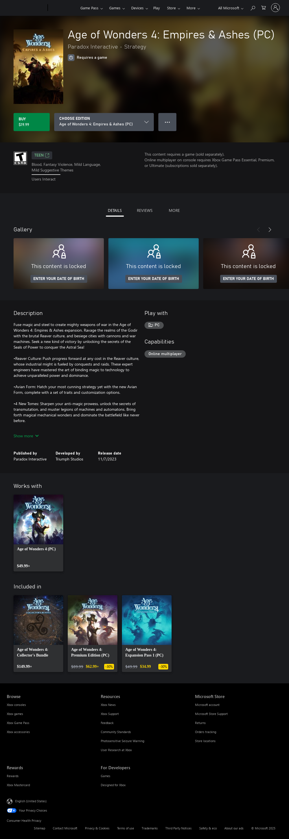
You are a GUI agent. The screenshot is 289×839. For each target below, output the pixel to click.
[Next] (269, 230)
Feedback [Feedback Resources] (107, 723)
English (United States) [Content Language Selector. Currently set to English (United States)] (31, 801)
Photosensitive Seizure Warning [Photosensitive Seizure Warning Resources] (122, 741)
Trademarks (150, 828)
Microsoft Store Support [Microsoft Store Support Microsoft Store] (211, 714)
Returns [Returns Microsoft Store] (200, 723)
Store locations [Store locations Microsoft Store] (205, 741)
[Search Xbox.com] (253, 7)
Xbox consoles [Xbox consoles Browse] (16, 705)
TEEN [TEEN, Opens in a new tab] (41, 155)
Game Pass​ (89, 7)
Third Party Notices (178, 828)
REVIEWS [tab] (144, 210)
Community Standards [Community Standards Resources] (116, 732)
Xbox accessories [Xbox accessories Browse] (18, 732)
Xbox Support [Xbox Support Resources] (110, 714)
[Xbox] (63, 8)
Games (115, 7)
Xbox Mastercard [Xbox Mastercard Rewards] (18, 785)
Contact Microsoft (65, 828)
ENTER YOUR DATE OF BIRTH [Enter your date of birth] (58, 279)
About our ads (234, 828)
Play (156, 7)
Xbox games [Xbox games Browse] (15, 714)
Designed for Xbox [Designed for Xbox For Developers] (113, 785)
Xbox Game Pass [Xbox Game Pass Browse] (18, 723)
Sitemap (39, 828)
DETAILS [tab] (115, 210)
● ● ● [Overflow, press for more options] (167, 121)
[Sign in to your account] (275, 7)
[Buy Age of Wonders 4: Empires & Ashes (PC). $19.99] (32, 122)
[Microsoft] (26, 8)
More (191, 7)
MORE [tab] (174, 210)
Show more (26, 435)
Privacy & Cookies (97, 828)
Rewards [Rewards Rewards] (13, 776)
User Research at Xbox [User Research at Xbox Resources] (116, 750)
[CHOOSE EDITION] (104, 122)
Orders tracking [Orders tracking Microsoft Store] (205, 732)
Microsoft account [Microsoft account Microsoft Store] (207, 705)
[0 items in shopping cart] (263, 7)
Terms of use (125, 828)
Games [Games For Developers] (105, 776)
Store (171, 7)
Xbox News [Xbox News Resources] (108, 705)
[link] (38, 533)
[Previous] (258, 230)
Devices (137, 7)
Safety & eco (208, 828)
